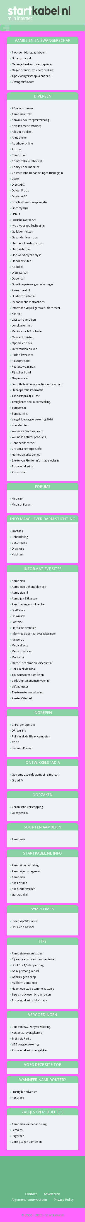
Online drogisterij (23, 337)
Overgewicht (20, 813)
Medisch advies (22, 651)
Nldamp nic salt (22, 58)
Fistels (16, 214)
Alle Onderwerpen (23, 889)
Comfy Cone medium (25, 167)
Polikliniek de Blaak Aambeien (31, 736)
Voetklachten (20, 425)
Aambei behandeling (25, 865)
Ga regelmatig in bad (25, 971)
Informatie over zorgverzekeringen (34, 634)
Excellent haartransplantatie (29, 202)
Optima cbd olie (22, 343)
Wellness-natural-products (29, 437)
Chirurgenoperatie (24, 725)
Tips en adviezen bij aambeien (31, 994)
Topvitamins (20, 413)
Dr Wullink (18, 616)
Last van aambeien (24, 320)
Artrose (17, 149)
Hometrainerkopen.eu (26, 455)
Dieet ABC (18, 185)
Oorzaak (17, 531)
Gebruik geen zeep (24, 977)
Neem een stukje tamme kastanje (33, 989)
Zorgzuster (19, 472)
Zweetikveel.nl (21, 290)
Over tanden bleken (24, 349)
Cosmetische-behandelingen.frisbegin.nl (37, 173)
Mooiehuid (19, 657)
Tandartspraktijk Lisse (26, 396)
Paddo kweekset (22, 355)
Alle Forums (19, 883)
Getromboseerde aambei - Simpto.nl (35, 775)
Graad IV (17, 780)
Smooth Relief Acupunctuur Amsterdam (37, 384)
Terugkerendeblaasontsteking (31, 402)
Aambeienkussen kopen (27, 953)
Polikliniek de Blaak (24, 669)
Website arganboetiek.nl (27, 431)
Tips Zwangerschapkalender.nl (31, 76)
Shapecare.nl (20, 378)
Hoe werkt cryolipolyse (26, 255)
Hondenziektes (21, 261)
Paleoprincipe (21, 361)
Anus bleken (19, 138)
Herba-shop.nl (21, 249)
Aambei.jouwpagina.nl (26, 871)
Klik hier (17, 314)
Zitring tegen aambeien (27, 1142)
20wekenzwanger (23, 108)
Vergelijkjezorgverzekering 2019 (32, 419)
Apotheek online (22, 143)
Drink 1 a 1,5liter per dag (28, 965)
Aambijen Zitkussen (24, 598)
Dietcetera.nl (20, 273)
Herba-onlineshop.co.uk (27, 243)
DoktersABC (19, 196)
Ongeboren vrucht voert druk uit (32, 70)
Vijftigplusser (20, 686)
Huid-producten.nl (23, 296)
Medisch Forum (22, 504)
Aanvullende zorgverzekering (30, 120)
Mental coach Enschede (27, 331)
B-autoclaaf (19, 155)
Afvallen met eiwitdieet (26, 126)
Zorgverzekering (22, 466)
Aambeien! (19, 877)
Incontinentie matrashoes (28, 302)
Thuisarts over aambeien (28, 675)
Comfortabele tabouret (27, 161)
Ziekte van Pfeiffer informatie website (36, 460)
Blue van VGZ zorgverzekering (31, 1027)
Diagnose (18, 548)
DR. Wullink (19, 730)
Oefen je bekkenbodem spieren (32, 64)
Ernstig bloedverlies (24, 1092)
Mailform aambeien (24, 983)
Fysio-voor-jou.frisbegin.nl (28, 226)
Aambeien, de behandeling (29, 1124)
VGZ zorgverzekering (25, 1044)
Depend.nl (18, 278)
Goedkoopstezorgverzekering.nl (32, 284)
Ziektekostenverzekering (27, 692)
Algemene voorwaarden (29, 1199)
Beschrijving (19, 543)
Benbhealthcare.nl (23, 443)
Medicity (17, 499)
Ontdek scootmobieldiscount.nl (32, 663)
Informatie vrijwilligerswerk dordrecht (36, 308)
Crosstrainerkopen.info (27, 449)
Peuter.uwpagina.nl (24, 366)
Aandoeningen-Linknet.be (28, 604)
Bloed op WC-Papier (25, 921)
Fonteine (17, 622)
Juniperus (18, 639)
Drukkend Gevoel (23, 927)
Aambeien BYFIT (22, 114)
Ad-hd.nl (17, 267)
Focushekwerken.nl (24, 220)
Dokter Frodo (20, 190)
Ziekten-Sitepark (22, 698)
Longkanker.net (22, 325)
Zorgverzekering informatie (29, 1000)
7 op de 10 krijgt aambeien (29, 52)
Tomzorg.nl (19, 408)
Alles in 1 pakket (22, 132)
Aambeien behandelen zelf (29, 587)
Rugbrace (18, 1098)
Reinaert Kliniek (21, 748)
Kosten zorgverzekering (27, 1033)
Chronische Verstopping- (28, 807)
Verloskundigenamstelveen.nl (30, 681)
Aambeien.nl (20, 593)
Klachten (17, 554)
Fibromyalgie (20, 208)
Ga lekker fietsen (22, 231)
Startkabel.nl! (20, 895)
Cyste (15, 179)
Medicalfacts (20, 645)
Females (17, 1130)
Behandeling (20, 537)
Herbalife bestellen (24, 628)
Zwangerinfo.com (23, 82)
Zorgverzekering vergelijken (30, 1050)
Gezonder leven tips (25, 237)
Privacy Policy (64, 1199)
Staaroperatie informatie (28, 390)
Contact (31, 1194)
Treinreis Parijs (21, 1038)
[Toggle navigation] (6, 28)
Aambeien (18, 581)
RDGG (15, 742)
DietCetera (19, 610)
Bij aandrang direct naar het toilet (33, 959)
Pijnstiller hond (21, 372)
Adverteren (52, 1194)
